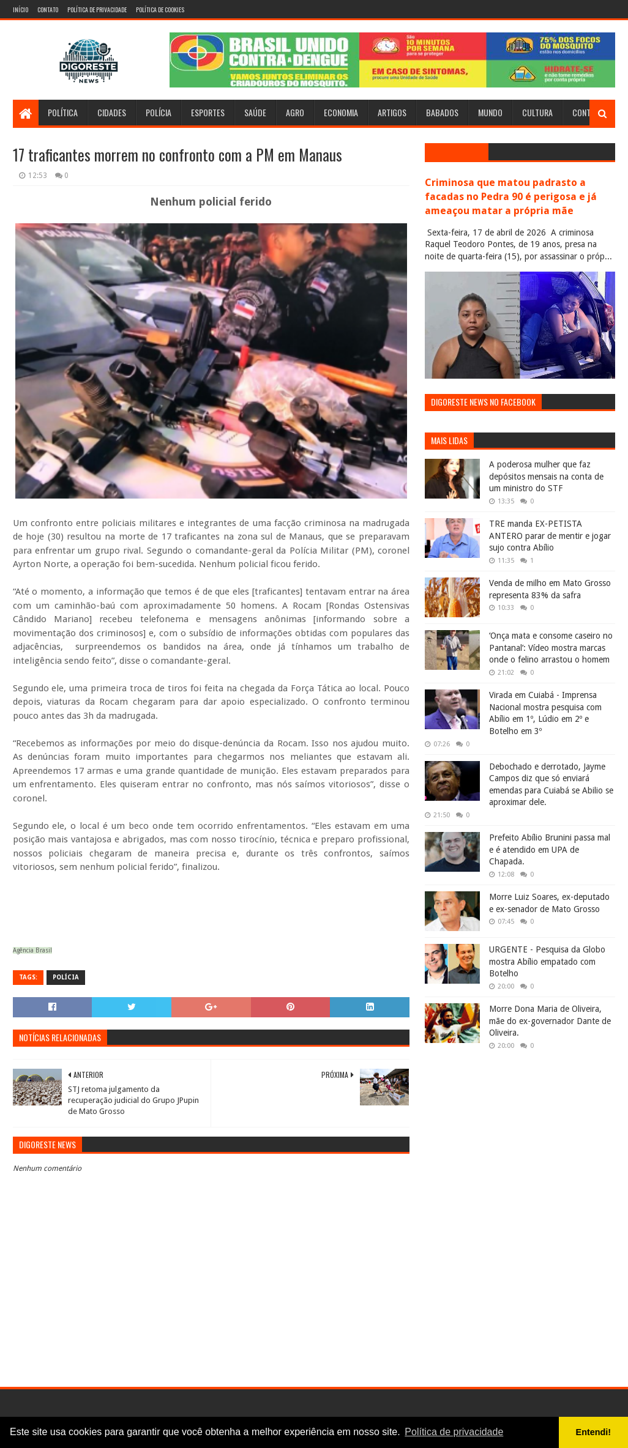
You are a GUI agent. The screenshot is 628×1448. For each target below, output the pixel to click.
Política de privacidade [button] (454, 1432)
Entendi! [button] (593, 1432)
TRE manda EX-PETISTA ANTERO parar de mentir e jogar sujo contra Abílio (550, 535)
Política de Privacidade (97, 9)
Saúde (255, 112)
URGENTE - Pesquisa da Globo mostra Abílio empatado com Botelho (547, 961)
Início (20, 9)
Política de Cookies (160, 9)
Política (63, 112)
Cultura (537, 112)
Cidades (111, 112)
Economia (341, 112)
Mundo (490, 112)
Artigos (392, 112)
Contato (47, 9)
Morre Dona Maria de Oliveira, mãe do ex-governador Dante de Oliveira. (550, 1021)
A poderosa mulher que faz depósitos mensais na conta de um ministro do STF (546, 476)
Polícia (158, 112)
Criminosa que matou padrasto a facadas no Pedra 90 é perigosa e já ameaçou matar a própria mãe (511, 197)
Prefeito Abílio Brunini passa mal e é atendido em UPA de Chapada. (549, 849)
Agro (295, 112)
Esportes (208, 112)
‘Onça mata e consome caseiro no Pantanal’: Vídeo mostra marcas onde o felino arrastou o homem (551, 647)
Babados (442, 112)
